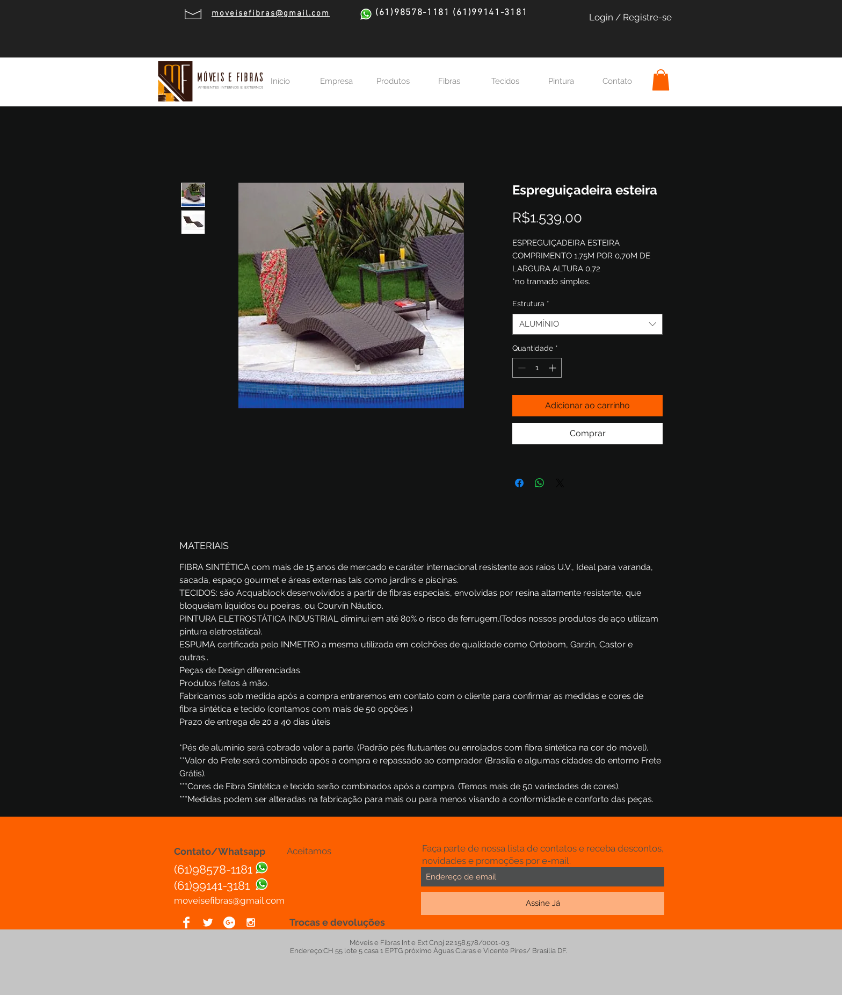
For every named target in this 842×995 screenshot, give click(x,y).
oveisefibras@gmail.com (234, 900)
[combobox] (587, 324)
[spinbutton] (537, 367)
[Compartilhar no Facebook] (519, 483)
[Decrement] (520, 367)
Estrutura (530, 303)
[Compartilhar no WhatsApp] (539, 483)
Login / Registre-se (630, 17)
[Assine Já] (542, 903)
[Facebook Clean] (186, 922)
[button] (661, 79)
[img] (294, 873)
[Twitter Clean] (208, 922)
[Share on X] (560, 483)
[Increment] (553, 367)
